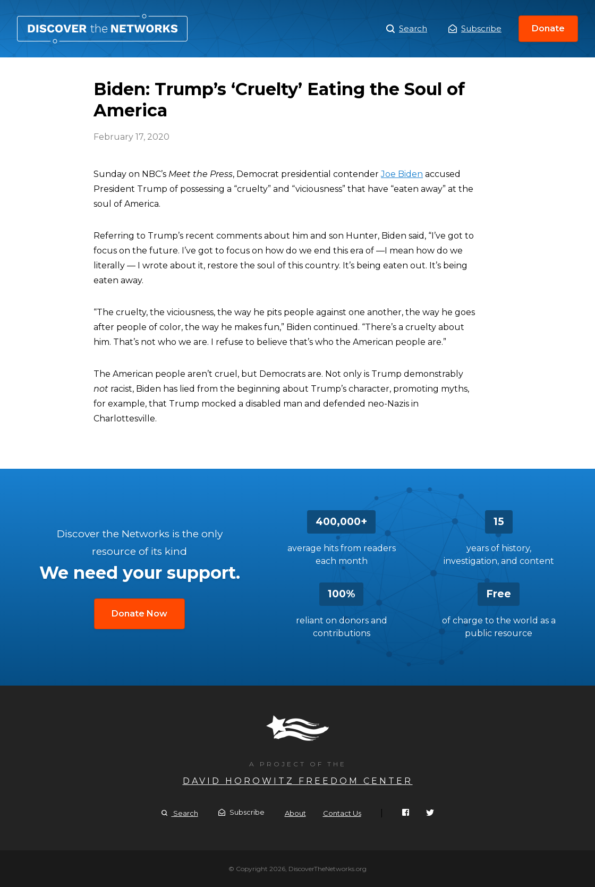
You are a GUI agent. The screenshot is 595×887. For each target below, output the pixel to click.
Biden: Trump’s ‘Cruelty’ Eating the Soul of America (102, 29)
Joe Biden (402, 174)
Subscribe (475, 28)
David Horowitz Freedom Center (298, 781)
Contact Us (342, 813)
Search (406, 29)
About (295, 813)
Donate (548, 28)
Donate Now (139, 614)
